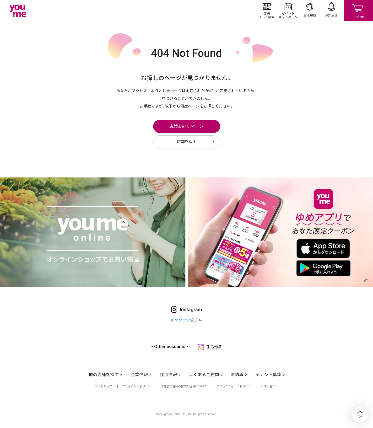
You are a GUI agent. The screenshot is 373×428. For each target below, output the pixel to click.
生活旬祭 (309, 10)
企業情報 (139, 374)
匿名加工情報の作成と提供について (184, 386)
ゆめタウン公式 (184, 320)
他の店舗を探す (104, 374)
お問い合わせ (269, 386)
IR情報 (237, 374)
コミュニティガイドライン (234, 386)
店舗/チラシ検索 (266, 10)
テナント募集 (268, 374)
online (358, 10)
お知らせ (331, 10)
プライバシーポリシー (136, 386)
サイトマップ (103, 386)
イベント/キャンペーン (288, 10)
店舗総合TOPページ (186, 126)
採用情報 (168, 374)
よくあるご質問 (204, 374)
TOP (359, 414)
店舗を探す (186, 141)
